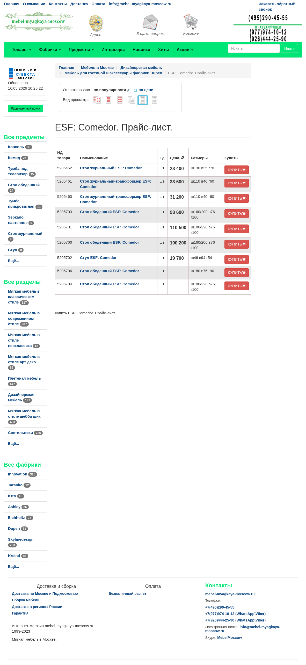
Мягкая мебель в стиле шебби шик (24, 416)
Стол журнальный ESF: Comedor (111, 168)
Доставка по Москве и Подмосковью (45, 593)
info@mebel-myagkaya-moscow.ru (140, 4)
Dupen (18, 528)
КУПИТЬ (236, 170)
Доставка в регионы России (37, 607)
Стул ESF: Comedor (98, 258)
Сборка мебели (25, 600)
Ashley (18, 507)
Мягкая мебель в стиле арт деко (24, 362)
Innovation (22, 474)
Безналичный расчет (127, 593)
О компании (34, 4)
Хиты (163, 49)
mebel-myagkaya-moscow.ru (230, 594)
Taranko (19, 485)
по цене (143, 90)
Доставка (79, 4)
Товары (21, 49)
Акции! (185, 49)
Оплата (98, 4)
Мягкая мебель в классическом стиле (24, 296)
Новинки (141, 49)
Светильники (25, 433)
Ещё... (13, 261)
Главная (11, 4)
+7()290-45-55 (219, 607)
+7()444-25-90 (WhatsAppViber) (235, 620)
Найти (289, 48)
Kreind (18, 556)
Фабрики (50, 49)
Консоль (20, 147)
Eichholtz (20, 518)
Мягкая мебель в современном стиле (24, 318)
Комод (18, 158)
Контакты (58, 4)
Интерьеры (113, 49)
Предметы (81, 49)
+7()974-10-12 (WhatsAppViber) (235, 614)
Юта (16, 496)
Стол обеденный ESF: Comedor (109, 212)
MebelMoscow (229, 637)
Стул (16, 250)
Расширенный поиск (25, 108)
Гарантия (20, 613)
